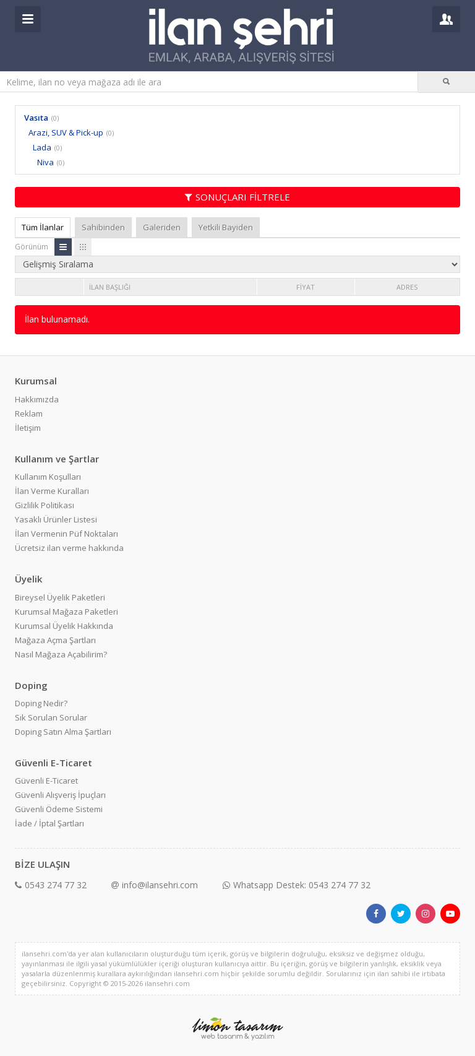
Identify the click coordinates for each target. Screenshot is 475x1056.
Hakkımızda (37, 399)
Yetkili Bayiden (226, 227)
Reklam (29, 413)
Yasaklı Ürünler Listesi (56, 519)
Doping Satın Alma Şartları (63, 731)
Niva (45, 162)
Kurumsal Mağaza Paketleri (66, 611)
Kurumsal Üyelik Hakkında (64, 625)
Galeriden (162, 227)
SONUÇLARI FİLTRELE (237, 197)
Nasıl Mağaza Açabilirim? (61, 654)
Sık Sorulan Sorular (51, 717)
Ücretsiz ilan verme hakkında (69, 547)
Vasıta (36, 117)
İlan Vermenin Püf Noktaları (66, 533)
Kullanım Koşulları (48, 476)
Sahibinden (103, 227)
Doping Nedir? (41, 703)
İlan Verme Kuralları (52, 490)
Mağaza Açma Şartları (55, 640)
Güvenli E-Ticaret (46, 780)
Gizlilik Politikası (44, 505)
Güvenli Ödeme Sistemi (59, 809)
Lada (42, 147)
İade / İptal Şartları (49, 823)
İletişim (28, 427)
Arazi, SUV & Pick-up (65, 132)
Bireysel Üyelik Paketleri (60, 597)
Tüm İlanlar (43, 227)
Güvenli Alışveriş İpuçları (60, 794)
